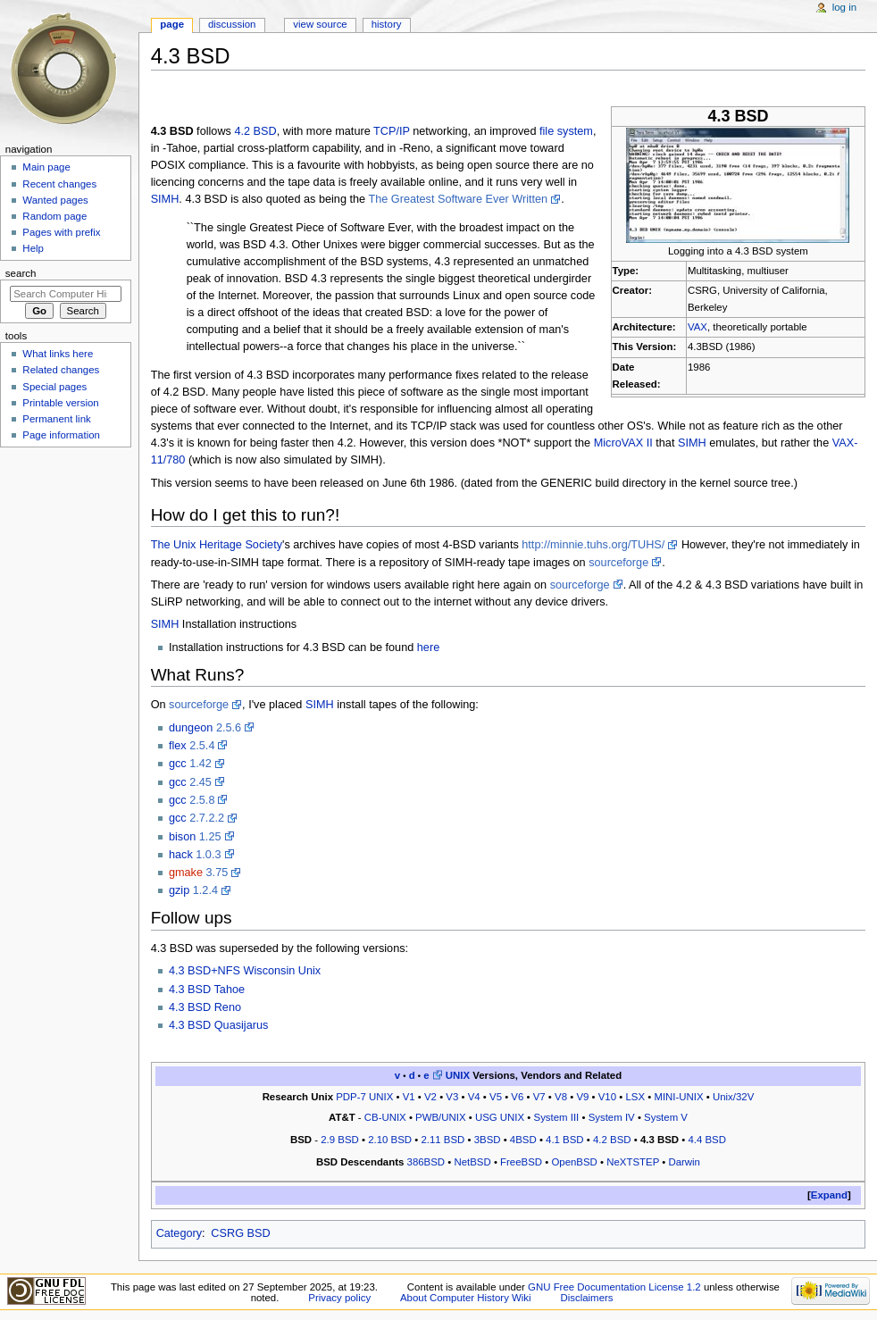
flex (178, 745)
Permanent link (56, 419)
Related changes (60, 369)
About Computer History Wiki (465, 1297)
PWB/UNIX (440, 1117)
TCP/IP (391, 131)
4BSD (523, 1139)
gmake (186, 872)
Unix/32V (733, 1096)
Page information (61, 435)
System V (666, 1117)
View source (320, 24)
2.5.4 (201, 745)
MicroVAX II (623, 443)
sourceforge (618, 562)
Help (33, 248)
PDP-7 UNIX (364, 1096)
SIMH (165, 199)
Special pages (54, 386)
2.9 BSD (340, 1139)
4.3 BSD (659, 1139)
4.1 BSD (565, 1139)
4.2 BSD (255, 131)
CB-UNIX (385, 1117)
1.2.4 (205, 890)
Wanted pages (55, 200)
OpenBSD (574, 1162)
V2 (430, 1096)
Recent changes (59, 184)
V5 (495, 1096)
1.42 (200, 763)
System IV (612, 1117)
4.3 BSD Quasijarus (218, 1025)
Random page (54, 216)
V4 (474, 1096)
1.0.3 (208, 854)
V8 (561, 1096)
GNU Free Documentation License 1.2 (614, 1287)
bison (182, 837)
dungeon (191, 728)
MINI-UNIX (678, 1096)
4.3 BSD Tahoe (207, 989)
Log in (844, 7)
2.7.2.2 (206, 818)
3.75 (217, 872)
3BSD (487, 1139)
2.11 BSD (442, 1139)
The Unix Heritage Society (216, 545)
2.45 (200, 782)
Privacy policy (339, 1297)
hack (181, 854)
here (428, 647)
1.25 (210, 837)
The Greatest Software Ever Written (457, 199)
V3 (452, 1096)
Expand (829, 1195)
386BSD (426, 1162)
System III (557, 1117)
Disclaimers (586, 1297)
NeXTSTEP (632, 1162)
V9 (582, 1096)
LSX (635, 1096)
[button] (829, 1195)
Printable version (60, 402)
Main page (46, 167)
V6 (517, 1096)
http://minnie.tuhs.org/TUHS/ (593, 545)
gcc (178, 763)
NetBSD (472, 1162)
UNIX (458, 1075)
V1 (409, 1096)
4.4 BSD (707, 1139)
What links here (57, 353)
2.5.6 (228, 728)
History (387, 24)
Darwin (684, 1162)
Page (172, 24)
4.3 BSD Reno (205, 1007)
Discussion (231, 24)
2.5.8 (201, 800)
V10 (607, 1096)
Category (179, 1233)
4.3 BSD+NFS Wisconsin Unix (245, 971)
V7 (539, 1096)
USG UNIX (499, 1117)
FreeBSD (521, 1162)
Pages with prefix (61, 232)
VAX (697, 327)
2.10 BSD (390, 1139)
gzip (179, 890)
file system (566, 131)
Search (21, 273)
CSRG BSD (240, 1233)
